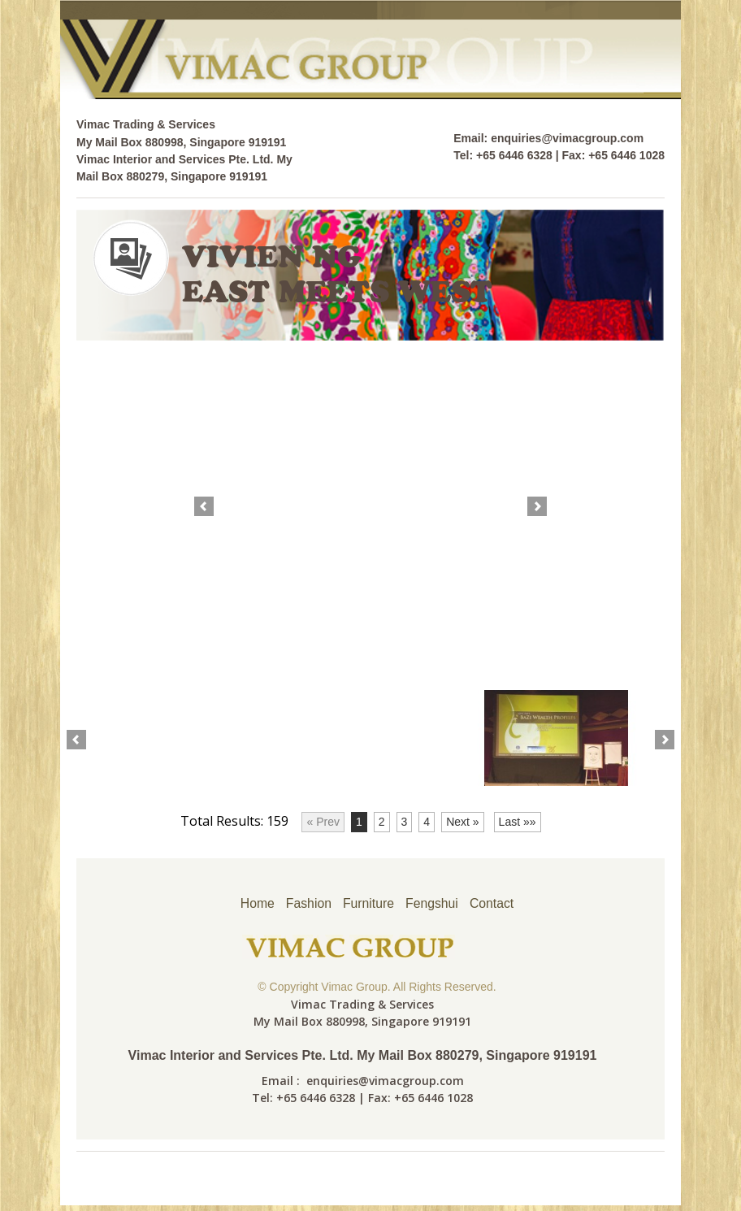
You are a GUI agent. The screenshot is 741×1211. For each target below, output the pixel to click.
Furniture (368, 903)
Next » (462, 821)
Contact (492, 903)
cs (656, 79)
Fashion (307, 903)
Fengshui (432, 903)
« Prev (322, 821)
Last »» (517, 821)
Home (256, 903)
